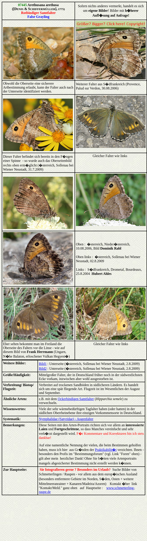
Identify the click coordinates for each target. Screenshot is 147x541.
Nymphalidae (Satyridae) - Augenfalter (66, 419)
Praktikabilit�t (106, 450)
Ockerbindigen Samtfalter (76, 399)
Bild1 (43, 364)
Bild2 (43, 368)
